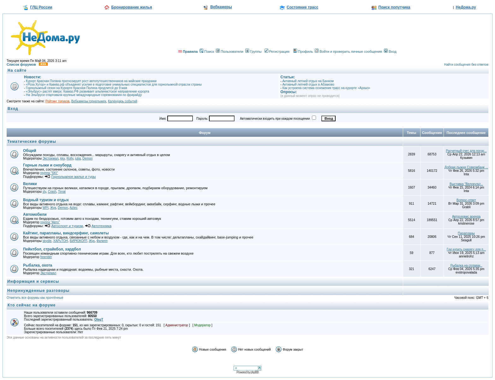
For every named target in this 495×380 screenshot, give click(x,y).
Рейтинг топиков (57, 101)
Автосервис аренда (466, 216)
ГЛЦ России (41, 7)
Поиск (207, 51)
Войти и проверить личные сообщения (348, 51)
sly (44, 191)
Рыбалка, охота (37, 265)
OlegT (98, 319)
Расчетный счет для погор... (466, 151)
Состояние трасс (302, 7)
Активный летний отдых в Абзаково (308, 84)
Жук (53, 207)
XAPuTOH (60, 241)
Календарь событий (122, 101)
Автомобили (35, 214)
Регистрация (277, 51)
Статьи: (287, 77)
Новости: (32, 77)
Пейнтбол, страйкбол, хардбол (52, 249)
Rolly (70, 158)
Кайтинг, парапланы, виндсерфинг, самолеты (66, 233)
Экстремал (51, 158)
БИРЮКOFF (78, 241)
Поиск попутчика (394, 7)
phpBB (255, 372)
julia (78, 158)
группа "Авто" (50, 222)
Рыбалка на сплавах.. (466, 265)
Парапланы (466, 233)
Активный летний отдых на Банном (308, 81)
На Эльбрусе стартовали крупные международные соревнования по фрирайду (84, 95)
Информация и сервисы (33, 281)
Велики (30, 184)
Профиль (303, 51)
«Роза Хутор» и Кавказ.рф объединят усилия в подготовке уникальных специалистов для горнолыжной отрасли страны (114, 84)
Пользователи (229, 51)
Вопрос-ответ (466, 200)
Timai (62, 191)
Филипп (101, 241)
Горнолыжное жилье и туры (73, 176)
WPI (46, 207)
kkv (62, 158)
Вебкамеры (221, 7)
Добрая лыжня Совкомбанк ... (466, 167)
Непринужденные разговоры (38, 290)
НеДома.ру (466, 7)
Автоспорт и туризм (67, 226)
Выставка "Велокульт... (466, 184)
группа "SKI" (49, 173)
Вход (390, 51)
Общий (29, 150)
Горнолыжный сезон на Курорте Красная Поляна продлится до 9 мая (76, 88)
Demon (87, 158)
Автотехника (101, 226)
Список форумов (21, 64)
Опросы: (288, 92)
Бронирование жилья (131, 7)
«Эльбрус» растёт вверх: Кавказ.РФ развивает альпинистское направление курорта (87, 91)
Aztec (73, 207)
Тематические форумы (31, 141)
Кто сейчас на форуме (32, 305)
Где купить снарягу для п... (466, 249)
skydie (47, 241)
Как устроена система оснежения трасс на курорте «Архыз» (326, 88)
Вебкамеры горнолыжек (88, 101)
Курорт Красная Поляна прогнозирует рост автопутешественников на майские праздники (91, 81)
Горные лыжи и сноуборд (47, 165)
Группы (253, 51)
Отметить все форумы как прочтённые (35, 297)
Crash (52, 191)
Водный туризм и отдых (46, 200)
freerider (46, 257)
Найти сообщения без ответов (466, 64)
